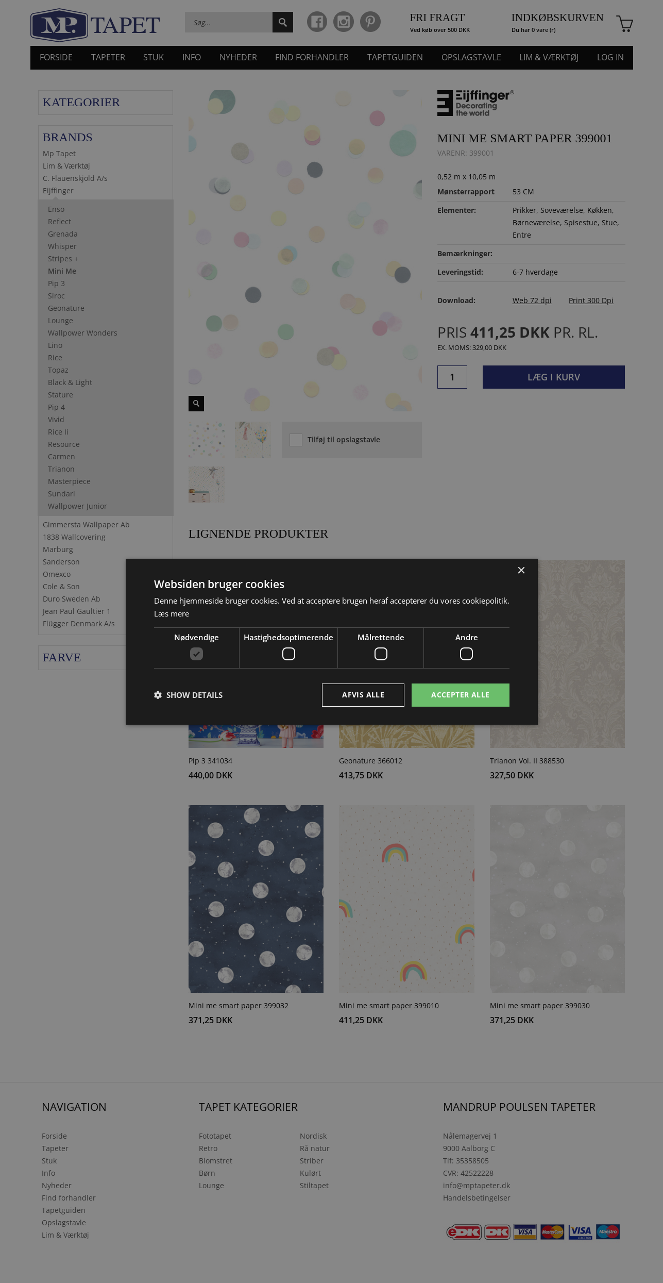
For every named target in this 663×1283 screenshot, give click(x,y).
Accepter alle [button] (460, 694)
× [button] (521, 570)
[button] (188, 694)
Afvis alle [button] (363, 694)
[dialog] (331, 641)
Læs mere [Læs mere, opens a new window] (171, 613)
